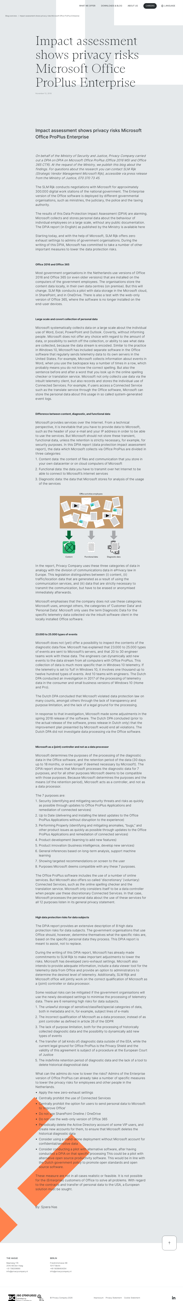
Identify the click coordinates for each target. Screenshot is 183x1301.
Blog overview (11, 16)
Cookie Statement (132, 1298)
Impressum (99, 1298)
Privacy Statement (114, 1298)
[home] (26, 5)
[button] (168, 6)
